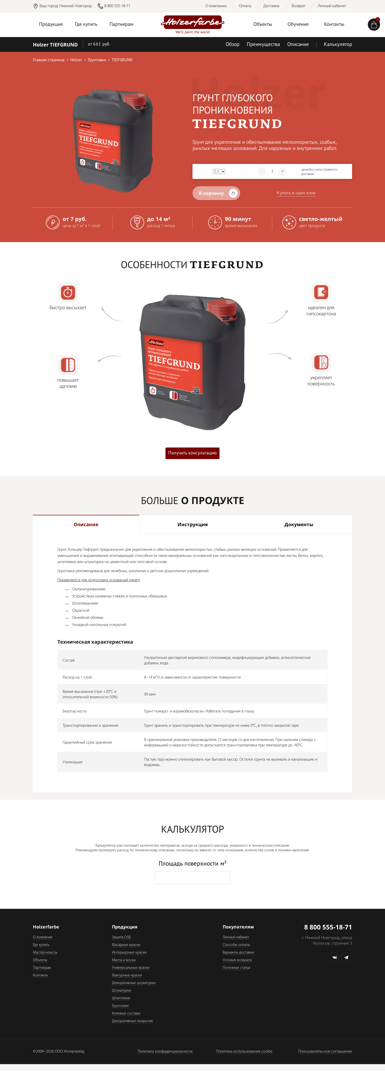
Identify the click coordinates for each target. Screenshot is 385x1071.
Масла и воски (124, 967)
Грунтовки (120, 1013)
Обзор (232, 44)
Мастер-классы (45, 959)
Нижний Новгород (75, 6)
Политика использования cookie (244, 1058)
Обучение (298, 24)
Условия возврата (237, 967)
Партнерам (121, 24)
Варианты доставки (238, 959)
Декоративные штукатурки (133, 990)
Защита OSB (121, 944)
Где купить (86, 24)
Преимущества (263, 44)
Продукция (51, 24)
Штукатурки (121, 997)
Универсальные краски (131, 975)
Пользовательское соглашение (325, 1058)
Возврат (298, 6)
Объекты (262, 24)
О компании (216, 6)
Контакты (334, 24)
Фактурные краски (127, 982)
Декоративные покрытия (132, 1028)
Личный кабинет (332, 6)
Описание (298, 44)
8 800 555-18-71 (117, 6)
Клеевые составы (126, 1020)
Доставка (271, 6)
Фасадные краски (126, 952)
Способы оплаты (236, 952)
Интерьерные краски (129, 959)
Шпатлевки (121, 1005)
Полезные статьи (236, 975)
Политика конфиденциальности (165, 1058)
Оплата (245, 6)
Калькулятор (338, 44)
